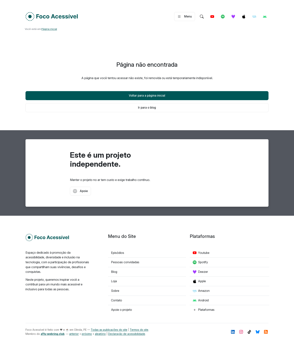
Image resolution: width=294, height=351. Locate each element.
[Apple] (244, 16)
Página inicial (49, 28)
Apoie (80, 191)
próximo (87, 333)
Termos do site (139, 329)
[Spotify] (222, 16)
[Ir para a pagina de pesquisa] (202, 16)
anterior (74, 333)
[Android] (264, 16)
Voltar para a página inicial (147, 95)
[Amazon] (254, 16)
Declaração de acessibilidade (126, 333)
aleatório (100, 333)
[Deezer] (233, 16)
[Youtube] (212, 16)
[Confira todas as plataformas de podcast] (203, 309)
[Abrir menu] (184, 16)
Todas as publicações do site (109, 329)
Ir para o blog (147, 107)
